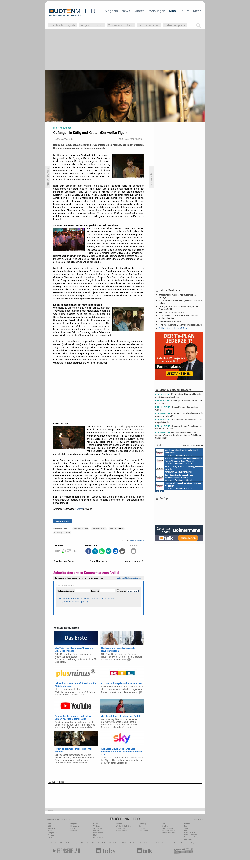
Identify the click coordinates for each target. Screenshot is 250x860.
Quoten (139, 11)
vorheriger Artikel (64, 560)
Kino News (55, 843)
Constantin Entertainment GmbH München (177, 452)
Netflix (80, 509)
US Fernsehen (96, 843)
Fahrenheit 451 (99, 528)
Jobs (186, 828)
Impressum (188, 839)
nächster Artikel (134, 560)
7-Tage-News (52, 833)
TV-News (96, 826)
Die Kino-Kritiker (167, 828)
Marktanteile (120, 828)
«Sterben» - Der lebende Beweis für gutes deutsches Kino (179, 414)
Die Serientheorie (148, 25)
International (98, 833)
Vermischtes (97, 828)
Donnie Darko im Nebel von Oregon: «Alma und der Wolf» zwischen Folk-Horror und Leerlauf (178, 435)
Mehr (197, 11)
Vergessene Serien (92, 25)
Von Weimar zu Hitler (121, 25)
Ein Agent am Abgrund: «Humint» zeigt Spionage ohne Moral (178, 395)
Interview (73, 830)
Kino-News (165, 826)
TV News (105, 843)
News (126, 11)
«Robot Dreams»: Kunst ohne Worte (176, 408)
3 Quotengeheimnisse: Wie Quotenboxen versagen (177, 296)
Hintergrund (74, 826)
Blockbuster (134, 843)
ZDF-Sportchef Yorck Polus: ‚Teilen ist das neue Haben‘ (180, 302)
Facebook (51, 835)
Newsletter (51, 828)
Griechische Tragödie (63, 25)
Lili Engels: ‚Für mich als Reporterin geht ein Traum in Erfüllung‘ (178, 307)
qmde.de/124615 (137, 540)
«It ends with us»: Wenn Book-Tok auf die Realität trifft (178, 427)
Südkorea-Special (174, 25)
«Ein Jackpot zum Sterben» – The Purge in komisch (178, 421)
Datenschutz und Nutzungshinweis (190, 834)
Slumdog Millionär (62, 532)
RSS (49, 826)
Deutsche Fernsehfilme (182, 843)
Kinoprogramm (167, 843)
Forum (184, 11)
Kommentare (63, 521)
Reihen (73, 828)
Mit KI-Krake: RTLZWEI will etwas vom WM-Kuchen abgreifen (179, 317)
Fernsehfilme (144, 843)
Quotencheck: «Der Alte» (170, 321)
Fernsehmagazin (74, 843)
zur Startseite (98, 560)
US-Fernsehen (98, 837)
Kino (172, 11)
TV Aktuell (63, 843)
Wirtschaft (97, 830)
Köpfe (95, 835)
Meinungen (156, 11)
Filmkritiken (85, 843)
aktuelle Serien (155, 843)
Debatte (141, 826)
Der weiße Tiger (81, 528)
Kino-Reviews (144, 830)
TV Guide (125, 843)
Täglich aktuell (121, 830)
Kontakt (187, 830)
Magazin (111, 11)
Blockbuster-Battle (168, 833)
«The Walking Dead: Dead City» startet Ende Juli (180, 324)
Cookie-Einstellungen (192, 837)
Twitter (50, 837)
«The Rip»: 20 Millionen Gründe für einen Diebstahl (178, 401)
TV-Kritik (142, 828)
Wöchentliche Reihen (123, 826)
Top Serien (195, 843)
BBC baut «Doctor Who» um (171, 312)
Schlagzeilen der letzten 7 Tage (173, 328)
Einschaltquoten (115, 843)
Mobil (50, 830)
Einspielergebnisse (168, 830)
